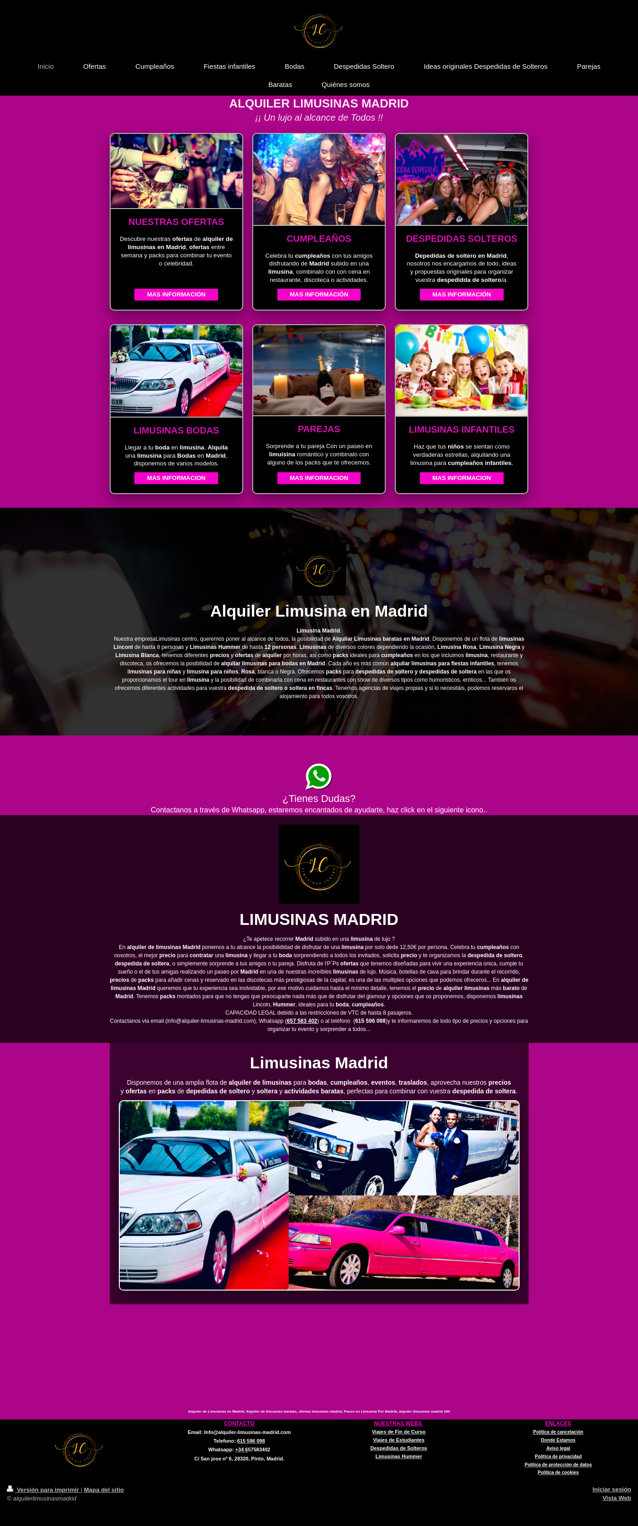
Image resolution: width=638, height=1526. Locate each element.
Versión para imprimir (44, 1489)
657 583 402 (302, 1021)
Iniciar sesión (611, 1489)
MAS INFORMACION (176, 478)
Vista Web (616, 1498)
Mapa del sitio (104, 1489)
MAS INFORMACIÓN (176, 294)
